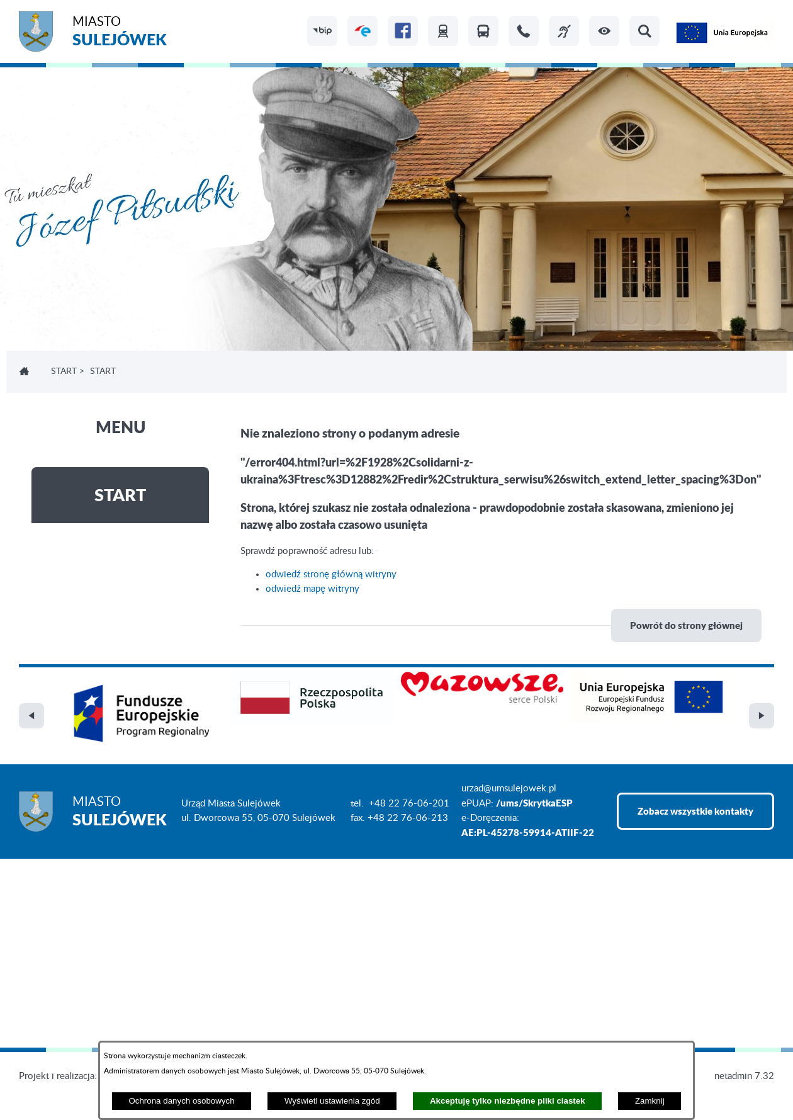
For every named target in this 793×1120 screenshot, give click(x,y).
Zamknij (650, 1101)
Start (64, 371)
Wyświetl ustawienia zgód (332, 1101)
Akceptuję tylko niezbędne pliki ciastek (507, 1101)
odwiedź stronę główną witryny (331, 574)
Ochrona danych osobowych (181, 1101)
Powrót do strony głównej (686, 625)
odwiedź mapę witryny (312, 589)
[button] (604, 31)
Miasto (119, 33)
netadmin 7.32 (744, 1076)
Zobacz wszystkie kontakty (695, 811)
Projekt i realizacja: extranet (76, 1076)
